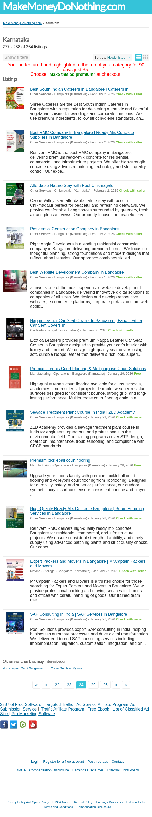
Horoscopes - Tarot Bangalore (23, 668)
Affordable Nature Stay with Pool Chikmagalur (72, 185)
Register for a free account (63, 762)
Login (35, 762)
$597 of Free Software (20, 704)
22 (57, 685)
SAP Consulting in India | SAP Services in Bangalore (78, 614)
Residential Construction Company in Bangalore (74, 229)
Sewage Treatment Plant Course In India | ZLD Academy (82, 412)
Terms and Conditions (58, 806)
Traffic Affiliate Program (62, 709)
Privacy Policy (16, 802)
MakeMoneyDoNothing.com (64, 6)
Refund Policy (83, 802)
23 (69, 685)
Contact (118, 762)
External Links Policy (123, 770)
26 (105, 685)
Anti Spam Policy (37, 802)
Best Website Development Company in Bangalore (77, 272)
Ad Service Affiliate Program (102, 704)
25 (93, 685)
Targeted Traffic (59, 704)
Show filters (16, 57)
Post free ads (98, 762)
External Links (135, 802)
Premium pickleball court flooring (60, 460)
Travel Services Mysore (67, 668)
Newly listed (116, 57)
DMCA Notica (61, 802)
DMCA (21, 770)
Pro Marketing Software (33, 714)
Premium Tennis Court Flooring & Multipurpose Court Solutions (88, 368)
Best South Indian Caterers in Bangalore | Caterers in (79, 89)
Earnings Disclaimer (88, 770)
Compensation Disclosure (49, 770)
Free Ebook (98, 709)
